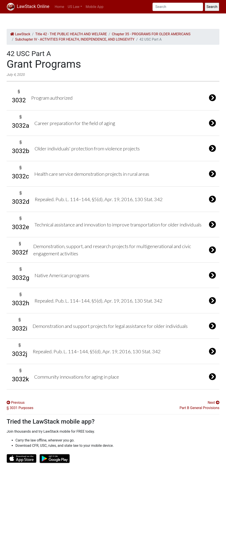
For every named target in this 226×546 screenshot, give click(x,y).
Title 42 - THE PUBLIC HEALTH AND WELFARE (71, 34)
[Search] (178, 7)
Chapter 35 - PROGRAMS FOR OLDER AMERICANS (151, 34)
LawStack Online (28, 6)
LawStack (20, 34)
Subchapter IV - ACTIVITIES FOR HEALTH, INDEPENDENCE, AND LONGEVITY (75, 39)
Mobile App (95, 7)
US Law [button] (73, 7)
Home (59, 7)
